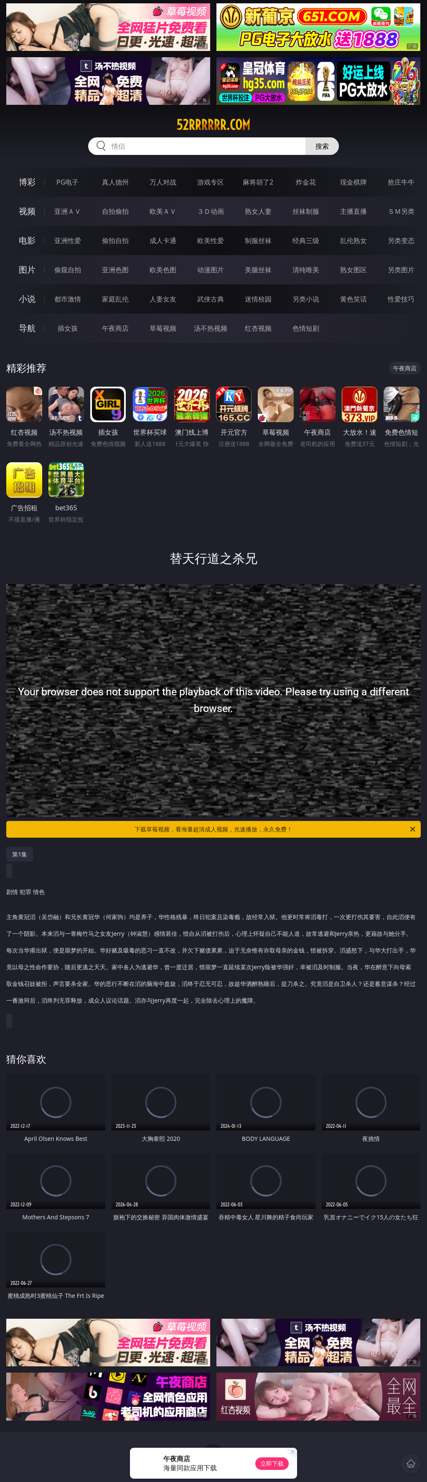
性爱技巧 (401, 299)
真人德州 (115, 182)
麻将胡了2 (258, 182)
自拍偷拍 (115, 211)
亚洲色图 (115, 269)
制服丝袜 (258, 240)
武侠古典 (210, 299)
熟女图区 (353, 269)
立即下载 (272, 1463)
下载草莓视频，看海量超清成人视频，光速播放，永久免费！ (276, 829)
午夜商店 (115, 328)
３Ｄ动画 (210, 211)
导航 (27, 328)
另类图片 (401, 269)
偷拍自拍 (115, 240)
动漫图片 (210, 269)
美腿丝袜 (258, 269)
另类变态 (401, 240)
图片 (27, 269)
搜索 (322, 146)
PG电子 (67, 182)
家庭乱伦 (115, 299)
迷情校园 (258, 299)
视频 (27, 211)
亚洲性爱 (67, 240)
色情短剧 (305, 328)
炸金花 (306, 182)
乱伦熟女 (353, 240)
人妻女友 (163, 299)
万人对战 (163, 182)
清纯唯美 (305, 269)
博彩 (27, 181)
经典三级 (305, 240)
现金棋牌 (353, 182)
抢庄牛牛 (401, 182)
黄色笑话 (353, 299)
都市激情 (67, 299)
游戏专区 (210, 182)
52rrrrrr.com (213, 125)
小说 (27, 298)
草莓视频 (163, 328)
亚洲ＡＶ (67, 211)
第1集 (19, 854)
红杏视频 (258, 328)
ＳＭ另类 (401, 211)
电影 (27, 240)
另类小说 (305, 299)
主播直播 (353, 211)
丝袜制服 (305, 211)
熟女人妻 (258, 211)
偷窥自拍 (67, 269)
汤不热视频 (210, 328)
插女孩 (68, 328)
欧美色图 (163, 269)
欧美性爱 (210, 240)
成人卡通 (163, 240)
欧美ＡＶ (163, 211)
